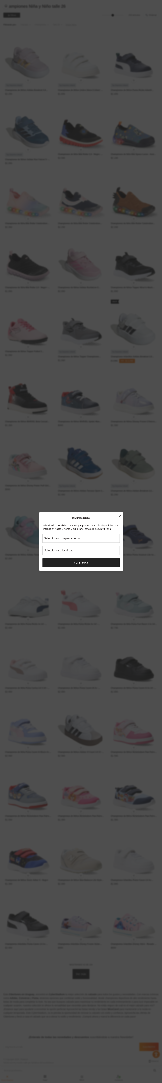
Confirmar (81, 562)
